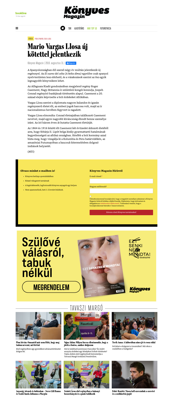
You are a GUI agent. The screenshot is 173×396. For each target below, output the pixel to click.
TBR (70, 28)
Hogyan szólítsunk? (98, 187)
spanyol (41, 39)
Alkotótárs (80, 28)
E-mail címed (96, 176)
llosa (49, 39)
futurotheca (106, 28)
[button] (17, 28)
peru (36, 39)
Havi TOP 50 (93, 28)
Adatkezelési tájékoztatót (109, 203)
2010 (45, 39)
